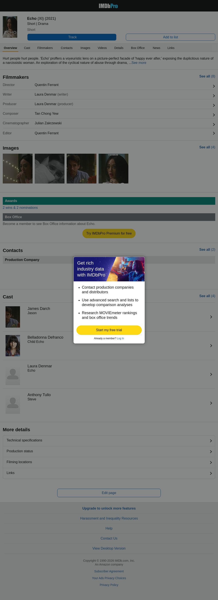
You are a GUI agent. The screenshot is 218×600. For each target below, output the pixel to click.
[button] (109, 330)
